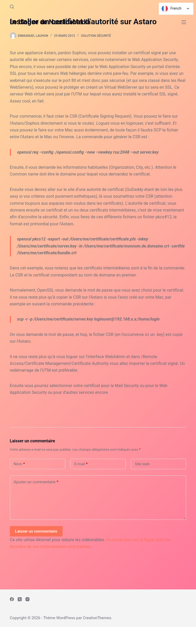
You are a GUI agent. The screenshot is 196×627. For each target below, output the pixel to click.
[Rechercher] (12, 7)
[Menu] (183, 22)
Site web (142, 464)
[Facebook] (12, 599)
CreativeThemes (97, 618)
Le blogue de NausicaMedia (50, 22)
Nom (19, 464)
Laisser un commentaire (36, 531)
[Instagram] (27, 599)
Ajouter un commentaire (36, 482)
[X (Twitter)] (20, 599)
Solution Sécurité (96, 36)
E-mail (81, 464)
